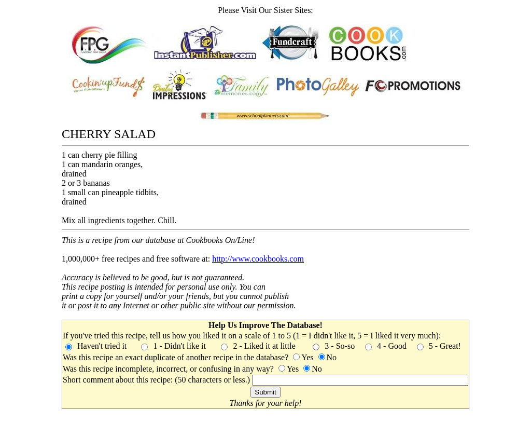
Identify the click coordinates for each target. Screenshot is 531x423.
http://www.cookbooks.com (258, 258)
